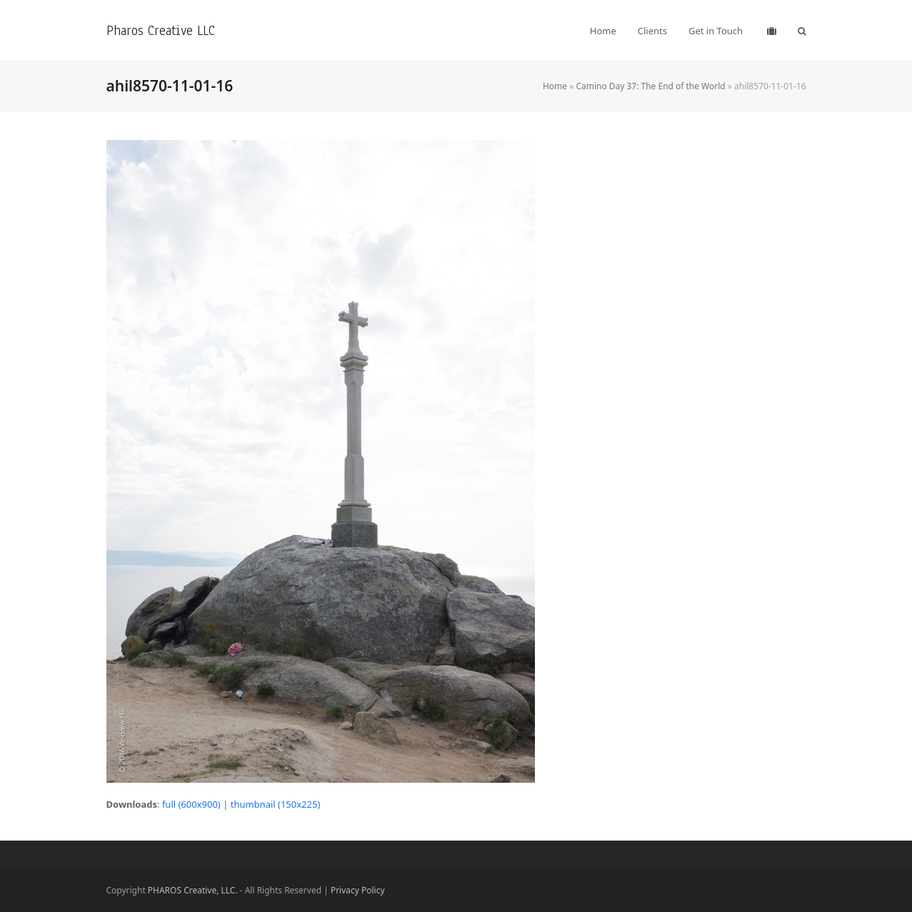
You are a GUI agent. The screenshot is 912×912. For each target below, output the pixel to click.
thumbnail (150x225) (276, 804)
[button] (802, 31)
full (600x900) (191, 804)
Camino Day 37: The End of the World (650, 86)
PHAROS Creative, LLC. (193, 890)
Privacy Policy (358, 890)
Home (555, 86)
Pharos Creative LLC (160, 30)
